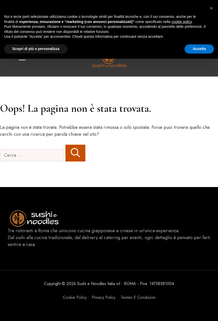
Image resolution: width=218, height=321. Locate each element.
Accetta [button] (199, 49)
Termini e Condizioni (138, 297)
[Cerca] (75, 153)
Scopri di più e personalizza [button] (35, 49)
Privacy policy (104, 297)
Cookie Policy (75, 297)
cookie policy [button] (181, 22)
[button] (211, 8)
